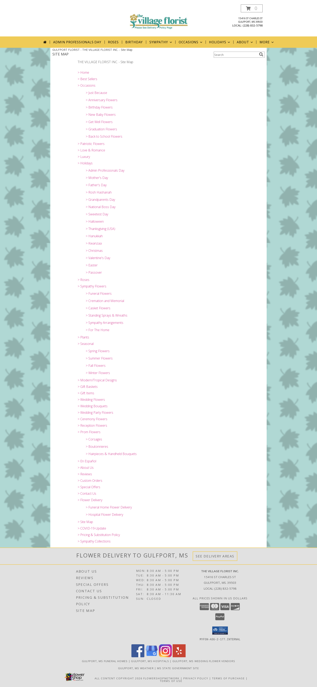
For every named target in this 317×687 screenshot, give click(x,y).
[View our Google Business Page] (151, 656)
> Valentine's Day (98, 258)
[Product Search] (235, 54)
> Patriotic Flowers (91, 143)
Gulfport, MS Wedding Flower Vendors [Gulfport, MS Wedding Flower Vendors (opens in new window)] (203, 661)
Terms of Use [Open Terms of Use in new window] (171, 681)
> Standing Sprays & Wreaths (106, 315)
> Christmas (94, 250)
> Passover (94, 272)
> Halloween (95, 221)
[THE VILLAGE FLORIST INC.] (158, 18)
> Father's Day (96, 185)
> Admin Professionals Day (105, 170)
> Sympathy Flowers (92, 286)
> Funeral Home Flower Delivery (109, 507)
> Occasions (86, 85)
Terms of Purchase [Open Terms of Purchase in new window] (228, 678)
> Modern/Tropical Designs (97, 380)
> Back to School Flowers (104, 136)
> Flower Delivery (90, 500)
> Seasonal (86, 343)
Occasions (191, 42)
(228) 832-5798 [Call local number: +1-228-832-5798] (253, 25)
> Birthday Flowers (99, 107)
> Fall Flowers (96, 365)
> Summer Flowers (99, 358)
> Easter (92, 265)
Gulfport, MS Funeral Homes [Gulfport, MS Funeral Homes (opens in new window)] (105, 661)
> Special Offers (89, 487)
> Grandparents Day (100, 199)
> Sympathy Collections (94, 541)
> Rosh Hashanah (99, 192)
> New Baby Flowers (101, 114)
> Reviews (85, 474)
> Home (83, 72)
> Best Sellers (87, 79)
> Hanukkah (94, 236)
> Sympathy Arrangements (104, 322)
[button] (252, 8)
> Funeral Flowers (99, 293)
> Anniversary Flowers (101, 100)
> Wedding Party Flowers (95, 412)
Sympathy (161, 42)
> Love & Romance (91, 150)
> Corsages (94, 439)
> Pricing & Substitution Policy (99, 535)
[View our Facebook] (137, 656)
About (245, 42)
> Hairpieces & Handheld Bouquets (111, 454)
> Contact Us (87, 493)
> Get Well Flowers (99, 122)
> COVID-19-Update (92, 528)
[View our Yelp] (179, 656)
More (267, 42)
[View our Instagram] (165, 656)
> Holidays (85, 163)
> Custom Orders (90, 480)
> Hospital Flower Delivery (104, 514)
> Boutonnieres (97, 446)
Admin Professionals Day (77, 42)
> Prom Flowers (89, 432)
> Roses (83, 280)
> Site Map (85, 522)
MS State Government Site (178, 668)
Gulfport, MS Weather (136, 668)
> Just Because (96, 92)
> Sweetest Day (97, 214)
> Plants (83, 337)
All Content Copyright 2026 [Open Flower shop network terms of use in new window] (118, 678)
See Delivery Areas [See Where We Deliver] (215, 556)
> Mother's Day (97, 177)
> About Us (86, 467)
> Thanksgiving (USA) (100, 229)
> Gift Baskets (88, 386)
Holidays (220, 42)
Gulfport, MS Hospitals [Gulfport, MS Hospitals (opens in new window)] (150, 661)
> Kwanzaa (94, 243)
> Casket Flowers (98, 308)
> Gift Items (86, 393)
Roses (113, 42)
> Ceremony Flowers (92, 419)
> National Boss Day (100, 207)
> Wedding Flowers (91, 399)
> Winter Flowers (98, 373)
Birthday (134, 42)
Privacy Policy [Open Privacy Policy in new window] (195, 678)
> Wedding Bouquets (93, 406)
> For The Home (97, 330)
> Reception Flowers (92, 425)
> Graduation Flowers (101, 129)
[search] (261, 54)
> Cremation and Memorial (105, 301)
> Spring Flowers (98, 351)
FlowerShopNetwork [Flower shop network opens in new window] (161, 678)
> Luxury (84, 156)
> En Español (87, 461)
